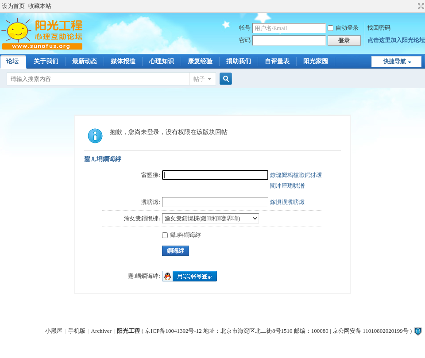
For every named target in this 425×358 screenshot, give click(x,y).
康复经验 (200, 61)
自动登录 (343, 27)
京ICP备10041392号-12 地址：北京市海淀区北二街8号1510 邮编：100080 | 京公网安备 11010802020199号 (276, 330)
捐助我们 (238, 61)
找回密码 (378, 27)
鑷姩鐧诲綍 (181, 234)
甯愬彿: (150, 175)
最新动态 (84, 61)
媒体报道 (123, 61)
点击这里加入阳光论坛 (396, 40)
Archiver (101, 330)
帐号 (245, 27)
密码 (245, 40)
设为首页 (13, 6)
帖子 (199, 79)
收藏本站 (39, 6)
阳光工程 (128, 330)
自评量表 (277, 61)
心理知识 (161, 61)
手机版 (76, 330)
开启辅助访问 (412, 6)
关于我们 (46, 61)
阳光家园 (315, 61)
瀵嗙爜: (150, 202)
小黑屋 (53, 330)
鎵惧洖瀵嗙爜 (287, 202)
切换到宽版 (420, 6)
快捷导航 (394, 61)
